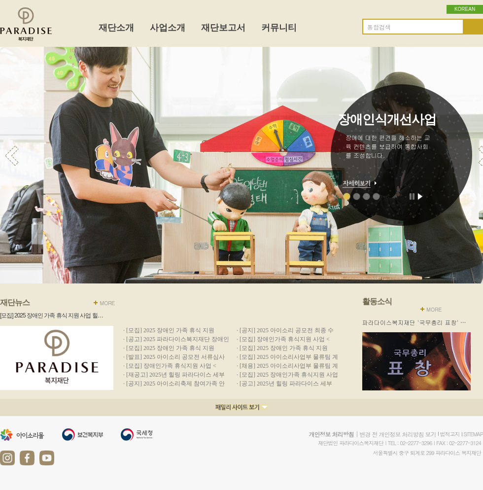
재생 (420, 196)
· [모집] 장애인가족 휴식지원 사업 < (283, 339)
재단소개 (116, 28)
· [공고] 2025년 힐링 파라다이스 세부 (284, 383)
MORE (107, 303)
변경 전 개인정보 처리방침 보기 (397, 434)
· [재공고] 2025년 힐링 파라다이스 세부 (174, 374)
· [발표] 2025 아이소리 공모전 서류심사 (174, 356)
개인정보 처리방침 (331, 434)
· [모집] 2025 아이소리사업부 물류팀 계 (287, 356)
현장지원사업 (366, 196)
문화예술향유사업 (356, 196)
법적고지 (450, 434)
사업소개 (167, 28)
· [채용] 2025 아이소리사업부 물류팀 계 (287, 365)
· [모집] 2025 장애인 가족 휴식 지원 (168, 330)
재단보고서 (223, 28)
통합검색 (379, 27)
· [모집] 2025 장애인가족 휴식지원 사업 (287, 374)
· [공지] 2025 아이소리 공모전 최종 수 (285, 330)
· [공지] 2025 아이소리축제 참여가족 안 (174, 383)
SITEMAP (473, 434)
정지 (413, 196)
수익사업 (376, 196)
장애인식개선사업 (346, 196)
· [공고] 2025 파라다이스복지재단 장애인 (176, 339)
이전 (12, 155)
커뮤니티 (279, 28)
